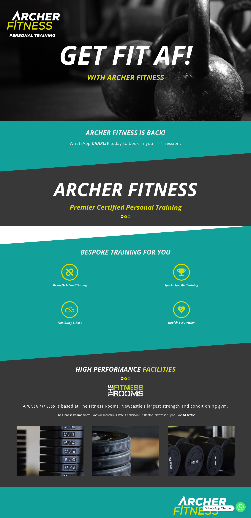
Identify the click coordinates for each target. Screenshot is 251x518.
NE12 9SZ (189, 415)
